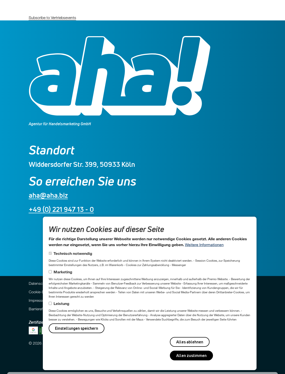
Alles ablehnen (189, 342)
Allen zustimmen (191, 355)
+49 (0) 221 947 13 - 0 (61, 209)
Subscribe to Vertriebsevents (52, 17)
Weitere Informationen (204, 244)
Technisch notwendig (73, 253)
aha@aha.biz (48, 195)
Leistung (61, 303)
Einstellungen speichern (76, 328)
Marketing (63, 271)
